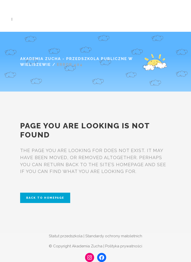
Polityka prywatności (123, 246)
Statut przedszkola (66, 236)
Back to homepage (45, 197)
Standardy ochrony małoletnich (113, 236)
